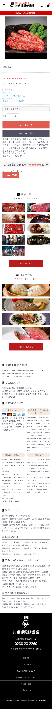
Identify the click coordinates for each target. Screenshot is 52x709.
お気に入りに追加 (26, 133)
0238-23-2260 (26, 644)
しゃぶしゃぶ (38, 218)
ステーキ (38, 207)
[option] (26, 37)
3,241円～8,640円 (26, 304)
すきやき (13, 207)
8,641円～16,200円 (26, 318)
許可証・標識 (26, 684)
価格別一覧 (7, 98)
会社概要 (26, 658)
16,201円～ (26, 333)
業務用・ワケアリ (39, 240)
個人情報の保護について (26, 671)
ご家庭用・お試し (13, 229)
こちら (23, 554)
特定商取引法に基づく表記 (26, 677)
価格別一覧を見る (26, 347)
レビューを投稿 (11, 175)
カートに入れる (26, 125)
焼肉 (13, 218)
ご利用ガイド (26, 665)
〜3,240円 (19, 101)
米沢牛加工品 (19, 95)
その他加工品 (13, 240)
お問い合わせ (26, 690)
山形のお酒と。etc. (13, 251)
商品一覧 (6, 93)
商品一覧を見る (26, 263)
